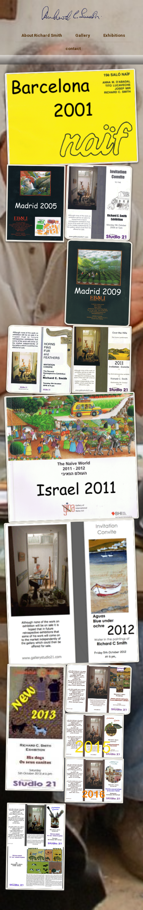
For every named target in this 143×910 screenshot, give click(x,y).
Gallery (82, 35)
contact (73, 48)
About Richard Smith (41, 35)
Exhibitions (114, 35)
